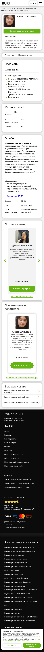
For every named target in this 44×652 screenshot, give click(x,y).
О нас (6, 431)
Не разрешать (12, 645)
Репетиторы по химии (12, 613)
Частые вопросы (10, 443)
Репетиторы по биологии (13, 574)
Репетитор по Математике (14, 555)
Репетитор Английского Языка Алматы (19, 547)
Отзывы (7, 447)
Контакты (7, 435)
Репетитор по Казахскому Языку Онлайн (19, 551)
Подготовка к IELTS (11, 570)
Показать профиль (22, 289)
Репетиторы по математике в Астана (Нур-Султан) (20, 603)
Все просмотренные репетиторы (22, 377)
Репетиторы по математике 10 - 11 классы (20, 590)
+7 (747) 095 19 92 (13, 414)
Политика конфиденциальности (16, 462)
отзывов (16, 509)
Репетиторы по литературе (14, 586)
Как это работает (10, 439)
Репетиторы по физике (13, 609)
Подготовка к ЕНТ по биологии (16, 578)
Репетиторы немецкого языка (15, 563)
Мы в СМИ (8, 450)
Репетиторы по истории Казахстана (17, 582)
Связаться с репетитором (22, 31)
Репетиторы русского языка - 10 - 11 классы (21, 617)
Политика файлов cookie (13, 466)
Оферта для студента (12, 458)
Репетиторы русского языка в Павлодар (19, 621)
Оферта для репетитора (13, 454)
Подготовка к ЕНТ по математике (17, 594)
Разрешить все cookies (31, 645)
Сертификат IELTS (15, 196)
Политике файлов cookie (23, 640)
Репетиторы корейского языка (15, 559)
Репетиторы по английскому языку (17, 567)
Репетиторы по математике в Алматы (18, 597)
